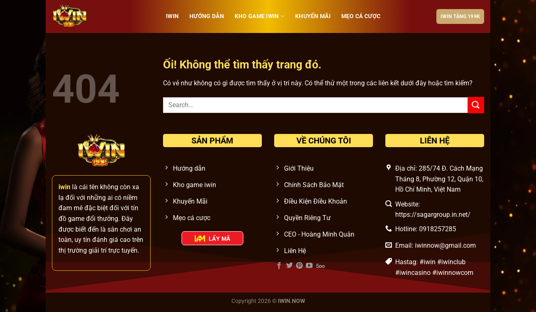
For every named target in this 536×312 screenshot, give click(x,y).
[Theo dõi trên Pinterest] (299, 266)
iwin (172, 16)
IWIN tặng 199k (460, 16)
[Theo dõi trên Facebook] (279, 266)
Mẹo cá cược (360, 16)
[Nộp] (476, 105)
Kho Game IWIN (259, 16)
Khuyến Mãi (313, 16)
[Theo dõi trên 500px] (320, 266)
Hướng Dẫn (206, 16)
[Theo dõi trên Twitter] (289, 266)
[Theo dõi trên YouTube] (309, 266)
